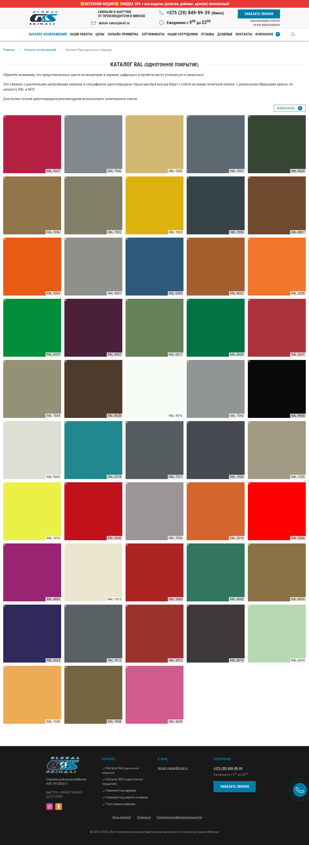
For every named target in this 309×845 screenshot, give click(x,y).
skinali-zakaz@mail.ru (114, 23)
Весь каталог (122, 817)
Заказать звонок (258, 14)
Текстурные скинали (120, 804)
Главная (9, 50)
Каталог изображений (48, 34)
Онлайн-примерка (123, 34)
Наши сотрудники (183, 34)
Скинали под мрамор (121, 790)
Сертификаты (153, 34)
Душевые (224, 34)
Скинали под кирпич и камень (127, 797)
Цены (99, 34)
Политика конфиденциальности (179, 817)
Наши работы (81, 34)
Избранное (267, 34)
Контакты (244, 34)
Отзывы (207, 34)
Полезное (144, 817)
